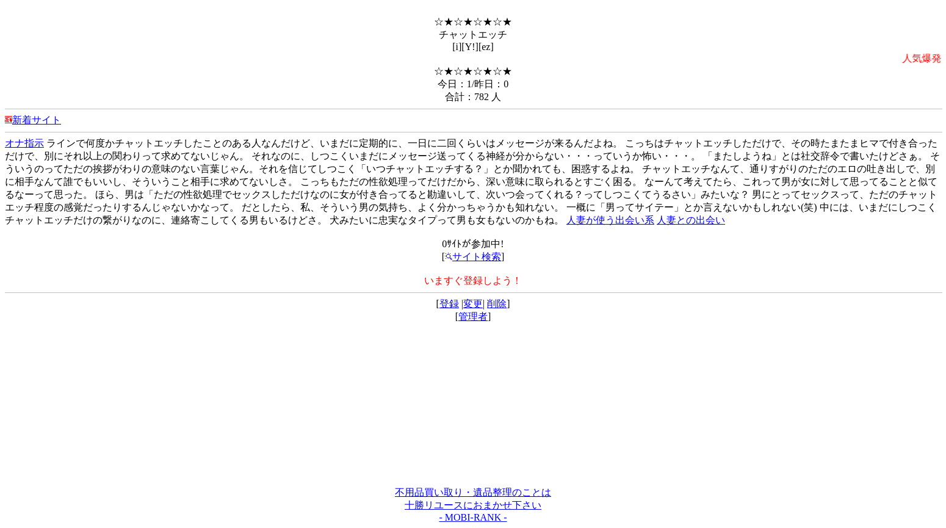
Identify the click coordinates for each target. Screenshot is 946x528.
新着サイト (36, 120)
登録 (449, 303)
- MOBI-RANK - (473, 517)
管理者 (473, 316)
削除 (497, 303)
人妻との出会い (691, 220)
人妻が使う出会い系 (610, 220)
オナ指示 (24, 143)
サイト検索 (473, 256)
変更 (473, 303)
